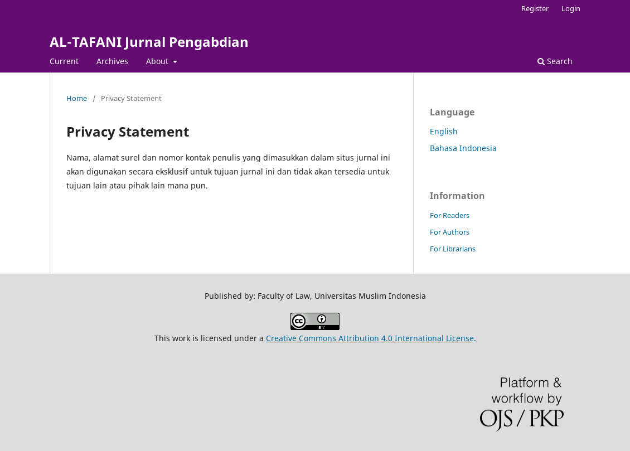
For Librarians (453, 249)
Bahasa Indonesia (463, 148)
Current (64, 61)
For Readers (449, 215)
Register (535, 8)
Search (555, 61)
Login (570, 8)
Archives (112, 61)
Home (76, 98)
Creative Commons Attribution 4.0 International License (370, 338)
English (444, 131)
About (158, 61)
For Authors (449, 232)
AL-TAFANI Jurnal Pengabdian (149, 41)
